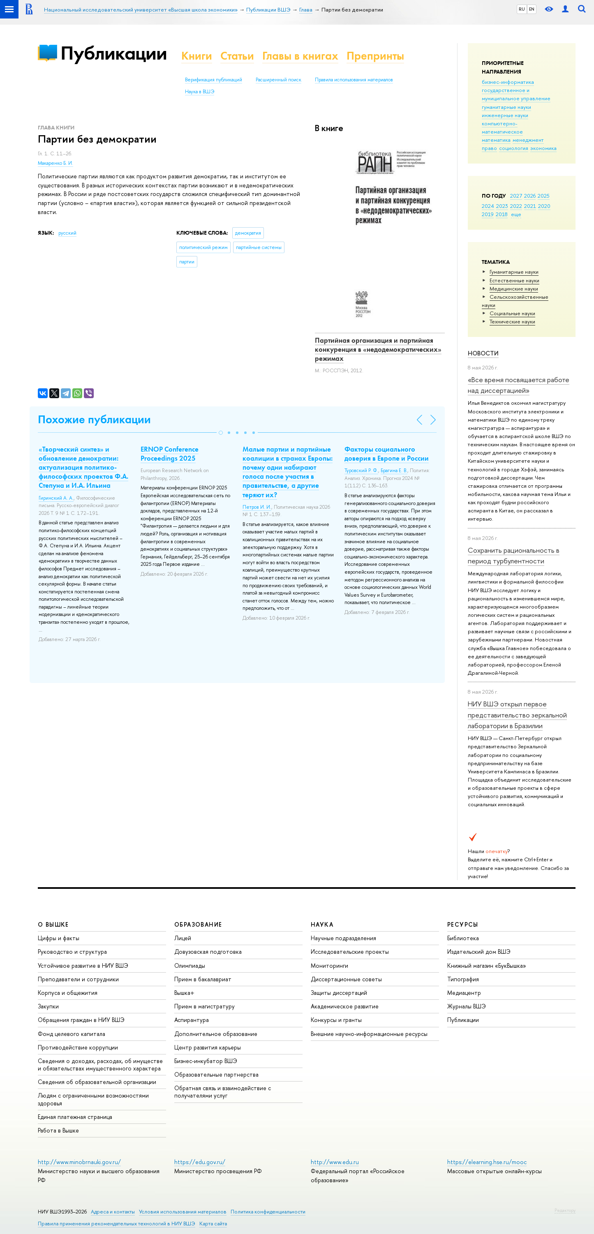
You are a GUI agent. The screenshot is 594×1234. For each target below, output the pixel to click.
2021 (530, 206)
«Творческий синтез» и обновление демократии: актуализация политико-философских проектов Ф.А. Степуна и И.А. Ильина (83, 467)
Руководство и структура (72, 951)
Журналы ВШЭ (466, 1006)
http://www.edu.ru (335, 1162)
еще (516, 214)
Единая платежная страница (75, 1117)
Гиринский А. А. (56, 498)
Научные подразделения (343, 938)
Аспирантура (191, 1020)
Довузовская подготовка (208, 951)
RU (522, 9)
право (489, 148)
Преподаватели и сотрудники (78, 979)
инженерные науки (505, 115)
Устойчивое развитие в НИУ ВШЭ (83, 965)
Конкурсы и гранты (336, 1020)
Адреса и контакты (113, 1211)
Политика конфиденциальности (268, 1211)
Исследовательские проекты (350, 951)
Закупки (48, 1006)
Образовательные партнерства (216, 1074)
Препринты (375, 55)
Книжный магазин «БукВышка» (486, 965)
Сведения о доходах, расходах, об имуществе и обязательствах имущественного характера (100, 1064)
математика (496, 139)
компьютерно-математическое (502, 127)
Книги (196, 55)
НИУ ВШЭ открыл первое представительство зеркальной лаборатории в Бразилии (517, 714)
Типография (463, 979)
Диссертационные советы (346, 979)
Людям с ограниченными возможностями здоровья (93, 1099)
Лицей (182, 938)
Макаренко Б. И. (55, 163)
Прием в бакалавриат (202, 979)
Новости (483, 353)
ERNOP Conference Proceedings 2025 (170, 454)
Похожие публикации (94, 419)
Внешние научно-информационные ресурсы (369, 1034)
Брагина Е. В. (394, 470)
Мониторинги (329, 965)
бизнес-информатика (508, 81)
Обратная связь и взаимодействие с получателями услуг (222, 1091)
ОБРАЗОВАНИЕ (198, 924)
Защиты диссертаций (339, 992)
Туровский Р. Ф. (361, 470)
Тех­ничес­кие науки (512, 321)
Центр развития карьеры (207, 1047)
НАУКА (322, 924)
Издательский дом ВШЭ (479, 951)
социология (513, 148)
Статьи (237, 55)
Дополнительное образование (215, 1034)
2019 (488, 214)
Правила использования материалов (354, 79)
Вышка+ (184, 992)
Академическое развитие (345, 1006)
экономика (543, 148)
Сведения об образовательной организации (97, 1082)
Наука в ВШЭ (199, 91)
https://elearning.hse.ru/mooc (487, 1162)
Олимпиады (189, 965)
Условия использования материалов (183, 1211)
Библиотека (463, 938)
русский (67, 233)
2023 (502, 206)
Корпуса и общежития (67, 992)
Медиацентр (464, 992)
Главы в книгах (300, 55)
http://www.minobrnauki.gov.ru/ (79, 1162)
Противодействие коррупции (78, 1047)
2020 (544, 206)
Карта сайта (213, 1223)
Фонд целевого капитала (71, 1034)
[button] (221, 433)
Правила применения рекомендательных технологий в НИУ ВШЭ (116, 1223)
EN (531, 9)
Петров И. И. (257, 507)
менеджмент (528, 139)
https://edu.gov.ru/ (199, 1162)
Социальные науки (512, 313)
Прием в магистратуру (204, 1006)
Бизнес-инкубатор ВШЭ (205, 1061)
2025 (544, 195)
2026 (530, 195)
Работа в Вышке (58, 1130)
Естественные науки (514, 280)
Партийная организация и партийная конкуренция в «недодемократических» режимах (378, 349)
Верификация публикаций (213, 79)
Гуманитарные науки (514, 271)
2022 (516, 206)
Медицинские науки (514, 288)
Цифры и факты (58, 938)
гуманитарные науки (506, 107)
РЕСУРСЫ (462, 924)
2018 (502, 214)
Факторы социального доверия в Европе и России (386, 454)
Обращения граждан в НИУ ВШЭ (81, 1020)
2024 (488, 206)
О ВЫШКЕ (53, 924)
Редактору (565, 1210)
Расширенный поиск (278, 79)
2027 (516, 195)
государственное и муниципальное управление (516, 94)
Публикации (113, 52)
